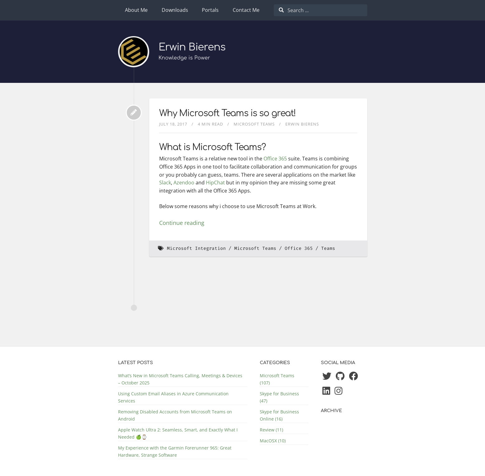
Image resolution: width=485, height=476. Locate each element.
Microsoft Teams (254, 124)
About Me (136, 10)
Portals (210, 10)
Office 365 (275, 158)
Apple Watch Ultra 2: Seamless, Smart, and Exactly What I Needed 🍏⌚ (178, 433)
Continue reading (181, 222)
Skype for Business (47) (279, 397)
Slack (165, 182)
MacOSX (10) (273, 441)
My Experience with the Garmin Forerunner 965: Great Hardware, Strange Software (174, 451)
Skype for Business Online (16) (279, 415)
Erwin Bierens (192, 47)
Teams (328, 248)
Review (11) (271, 430)
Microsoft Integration (196, 248)
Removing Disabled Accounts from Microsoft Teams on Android (175, 415)
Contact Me (246, 10)
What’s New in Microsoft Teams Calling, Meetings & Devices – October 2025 (180, 379)
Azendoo (184, 182)
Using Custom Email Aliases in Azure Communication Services (173, 397)
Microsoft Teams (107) (277, 379)
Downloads (175, 10)
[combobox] (320, 10)
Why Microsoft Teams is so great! (227, 113)
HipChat (215, 182)
